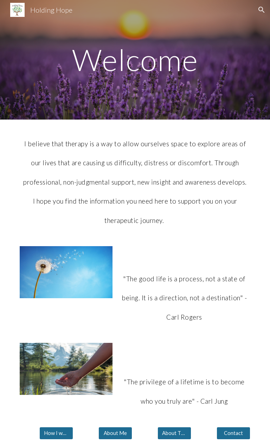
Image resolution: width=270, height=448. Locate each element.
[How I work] (56, 433)
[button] (261, 9)
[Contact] (233, 433)
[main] (135, 59)
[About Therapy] (174, 433)
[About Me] (115, 433)
